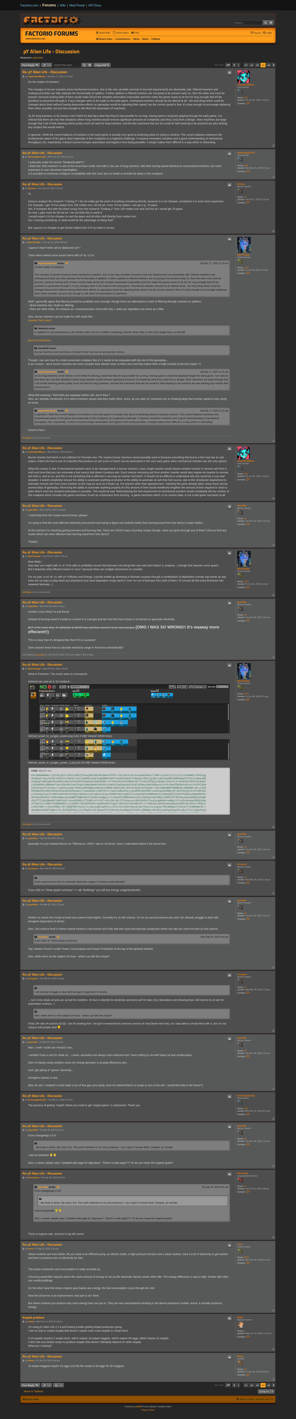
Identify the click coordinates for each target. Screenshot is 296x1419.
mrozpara (242, 864)
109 (246, 165)
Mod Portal (77, 5)
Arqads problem (33, 1318)
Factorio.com (29, 5)
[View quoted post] (67, 263)
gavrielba (241, 505)
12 (245, 197)
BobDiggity (27, 438)
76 (245, 1186)
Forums (49, 5)
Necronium (242, 1173)
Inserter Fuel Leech (39, 320)
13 (245, 877)
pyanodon (38, 57)
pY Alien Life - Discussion (51, 51)
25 (245, 1369)
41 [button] (246, 65)
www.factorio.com (35, 38)
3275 (246, 267)
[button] (228, 65)
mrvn (239, 1244)
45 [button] (268, 65)
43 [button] (257, 65)
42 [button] (251, 65)
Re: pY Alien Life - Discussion (44, 72)
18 (245, 518)
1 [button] (238, 65)
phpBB (138, 1407)
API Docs (94, 5)
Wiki (63, 5)
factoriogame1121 (246, 153)
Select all (45, 771)
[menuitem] (121, 32)
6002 (246, 1257)
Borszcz (241, 184)
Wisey (240, 1356)
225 (246, 97)
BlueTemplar (243, 255)
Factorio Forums (51, 33)
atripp (240, 1317)
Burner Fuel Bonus (39, 340)
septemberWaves (245, 85)
